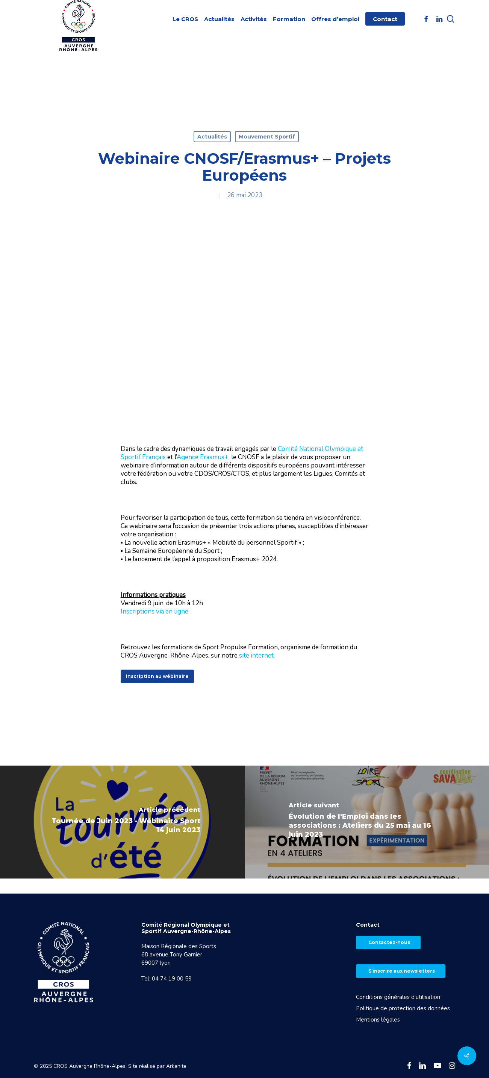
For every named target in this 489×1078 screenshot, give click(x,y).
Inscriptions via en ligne (154, 611)
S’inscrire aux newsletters (401, 971)
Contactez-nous (389, 942)
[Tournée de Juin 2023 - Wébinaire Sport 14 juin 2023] (122, 822)
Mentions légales (378, 1019)
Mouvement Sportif (267, 136)
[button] (157, 676)
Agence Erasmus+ (203, 457)
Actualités (212, 136)
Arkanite (176, 1066)
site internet (256, 655)
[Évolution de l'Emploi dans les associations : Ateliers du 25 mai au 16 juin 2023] (367, 822)
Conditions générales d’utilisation (398, 997)
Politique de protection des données (403, 1008)
